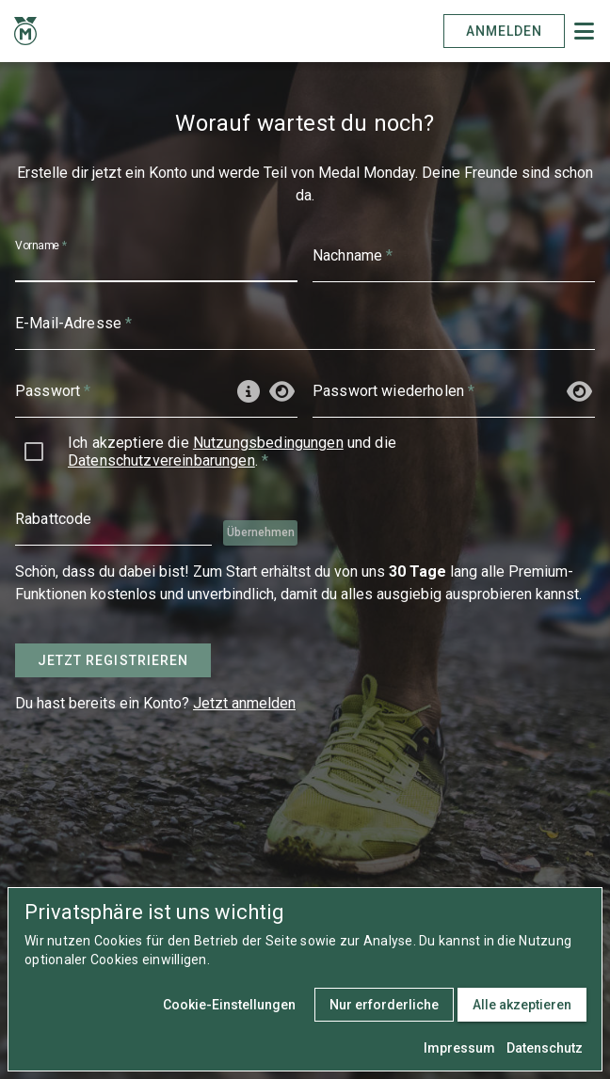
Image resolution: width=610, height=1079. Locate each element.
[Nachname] (454, 256)
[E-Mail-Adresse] (305, 323)
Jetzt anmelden (244, 703)
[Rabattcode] (113, 519)
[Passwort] (118, 391)
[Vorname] (156, 256)
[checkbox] (34, 451)
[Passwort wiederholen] (432, 391)
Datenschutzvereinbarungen (161, 460)
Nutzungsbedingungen (268, 443)
